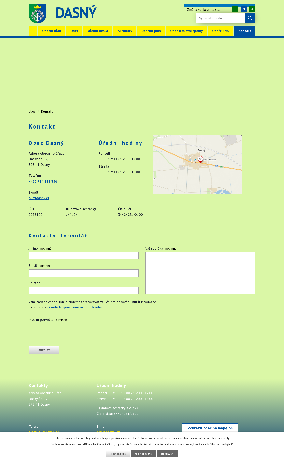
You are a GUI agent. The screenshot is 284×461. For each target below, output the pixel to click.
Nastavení (167, 453)
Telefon (34, 283)
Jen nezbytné (143, 453)
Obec (74, 30)
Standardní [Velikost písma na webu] (244, 9)
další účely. (223, 438)
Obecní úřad (51, 30)
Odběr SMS (220, 30)
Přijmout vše (118, 453)
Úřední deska (98, 30)
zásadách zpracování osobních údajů (75, 307)
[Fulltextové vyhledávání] (212, 18)
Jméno (40, 248)
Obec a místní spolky (186, 30)
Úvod (33, 31)
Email (39, 265)
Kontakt (245, 30)
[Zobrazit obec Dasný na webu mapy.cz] (197, 192)
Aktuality (125, 30)
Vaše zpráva (160, 248)
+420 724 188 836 (43, 181)
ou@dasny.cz (39, 198)
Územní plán (151, 30)
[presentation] (59, 332)
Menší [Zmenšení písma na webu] (235, 9)
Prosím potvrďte (48, 319)
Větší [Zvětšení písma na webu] (252, 9)
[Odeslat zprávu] (44, 350)
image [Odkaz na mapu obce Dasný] (166, 13)
